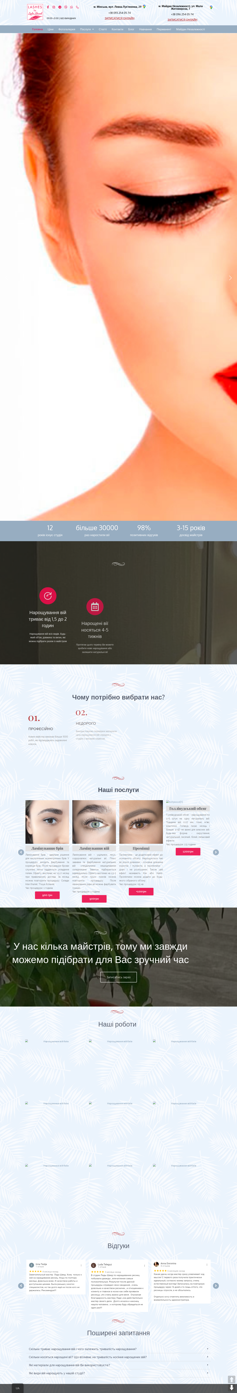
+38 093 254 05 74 (119, 12)
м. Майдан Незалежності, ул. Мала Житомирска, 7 (180, 7)
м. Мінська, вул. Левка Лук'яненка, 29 (118, 6)
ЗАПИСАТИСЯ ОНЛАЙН (119, 18)
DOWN (231, 1387)
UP (231, 1379)
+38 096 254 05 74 (182, 14)
